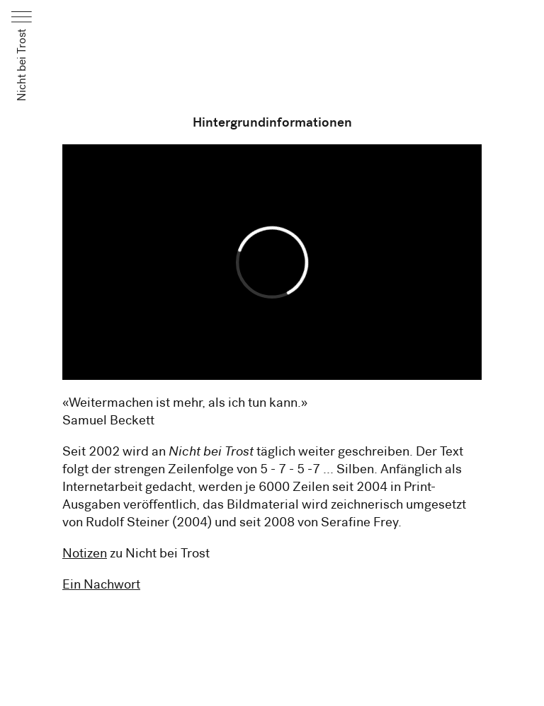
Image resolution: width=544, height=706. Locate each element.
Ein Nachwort (101, 584)
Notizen (84, 553)
